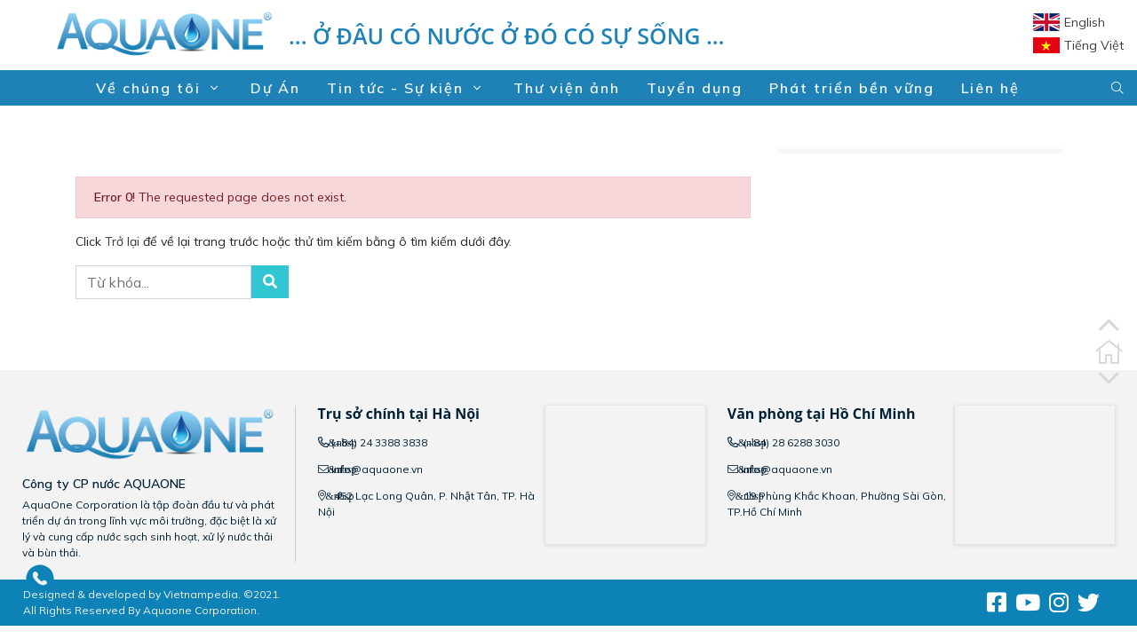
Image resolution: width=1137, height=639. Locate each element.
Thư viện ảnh (566, 88)
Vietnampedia (200, 594)
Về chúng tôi (160, 88)
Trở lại (124, 241)
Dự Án (275, 88)
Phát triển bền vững (851, 88)
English (1084, 22)
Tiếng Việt (1094, 45)
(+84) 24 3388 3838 (379, 442)
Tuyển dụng (695, 88)
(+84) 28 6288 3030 (790, 442)
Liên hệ (990, 88)
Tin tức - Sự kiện (407, 88)
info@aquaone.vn (377, 469)
